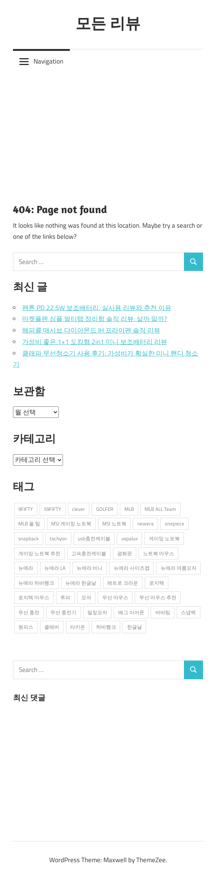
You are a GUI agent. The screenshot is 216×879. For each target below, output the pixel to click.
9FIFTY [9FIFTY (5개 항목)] (25, 509)
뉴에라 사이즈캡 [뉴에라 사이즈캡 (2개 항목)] (132, 568)
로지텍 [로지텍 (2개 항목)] (156, 583)
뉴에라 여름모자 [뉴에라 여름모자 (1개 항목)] (179, 568)
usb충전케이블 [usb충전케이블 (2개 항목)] (94, 538)
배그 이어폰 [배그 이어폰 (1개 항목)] (131, 612)
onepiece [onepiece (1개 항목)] (174, 523)
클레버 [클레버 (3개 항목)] (51, 627)
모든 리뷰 (108, 23)
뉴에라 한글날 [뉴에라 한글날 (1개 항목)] (80, 583)
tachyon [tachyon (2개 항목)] (58, 538)
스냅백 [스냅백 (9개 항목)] (188, 612)
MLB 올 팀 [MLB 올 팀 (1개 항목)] (29, 523)
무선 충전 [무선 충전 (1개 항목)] (28, 612)
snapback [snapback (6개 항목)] (28, 538)
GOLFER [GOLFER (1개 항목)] (104, 509)
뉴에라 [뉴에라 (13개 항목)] (25, 568)
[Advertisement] (108, 131)
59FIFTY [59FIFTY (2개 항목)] (52, 509)
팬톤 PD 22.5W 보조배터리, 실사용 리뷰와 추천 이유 (96, 308)
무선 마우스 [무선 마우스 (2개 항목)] (115, 597)
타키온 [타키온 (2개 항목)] (77, 627)
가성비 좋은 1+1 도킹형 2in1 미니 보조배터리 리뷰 (94, 342)
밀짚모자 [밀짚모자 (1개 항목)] (97, 612)
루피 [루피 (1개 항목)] (65, 597)
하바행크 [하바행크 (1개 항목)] (106, 627)
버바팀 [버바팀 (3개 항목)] (162, 612)
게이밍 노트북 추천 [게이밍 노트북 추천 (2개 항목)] (39, 553)
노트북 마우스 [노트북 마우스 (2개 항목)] (158, 553)
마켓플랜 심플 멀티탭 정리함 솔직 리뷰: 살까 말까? (94, 319)
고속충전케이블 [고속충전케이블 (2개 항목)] (88, 553)
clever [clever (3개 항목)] (78, 509)
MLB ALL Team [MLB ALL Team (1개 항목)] (160, 509)
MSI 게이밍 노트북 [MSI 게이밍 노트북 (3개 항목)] (71, 523)
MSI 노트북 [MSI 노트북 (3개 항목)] (114, 523)
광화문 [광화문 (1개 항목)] (124, 553)
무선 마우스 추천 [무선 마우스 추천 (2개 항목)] (157, 597)
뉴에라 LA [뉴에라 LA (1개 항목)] (55, 568)
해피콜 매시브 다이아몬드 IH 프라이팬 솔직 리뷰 (91, 330)
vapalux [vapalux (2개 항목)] (129, 538)
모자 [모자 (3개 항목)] (86, 597)
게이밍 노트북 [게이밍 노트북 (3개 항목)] (164, 538)
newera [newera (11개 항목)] (145, 523)
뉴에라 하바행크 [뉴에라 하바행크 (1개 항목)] (36, 583)
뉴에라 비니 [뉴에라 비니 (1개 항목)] (90, 568)
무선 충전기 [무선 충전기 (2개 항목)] (63, 612)
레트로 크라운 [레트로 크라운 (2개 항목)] (122, 583)
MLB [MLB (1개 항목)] (129, 509)
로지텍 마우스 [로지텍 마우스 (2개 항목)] (33, 597)
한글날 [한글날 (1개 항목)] (134, 627)
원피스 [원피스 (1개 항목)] (25, 627)
